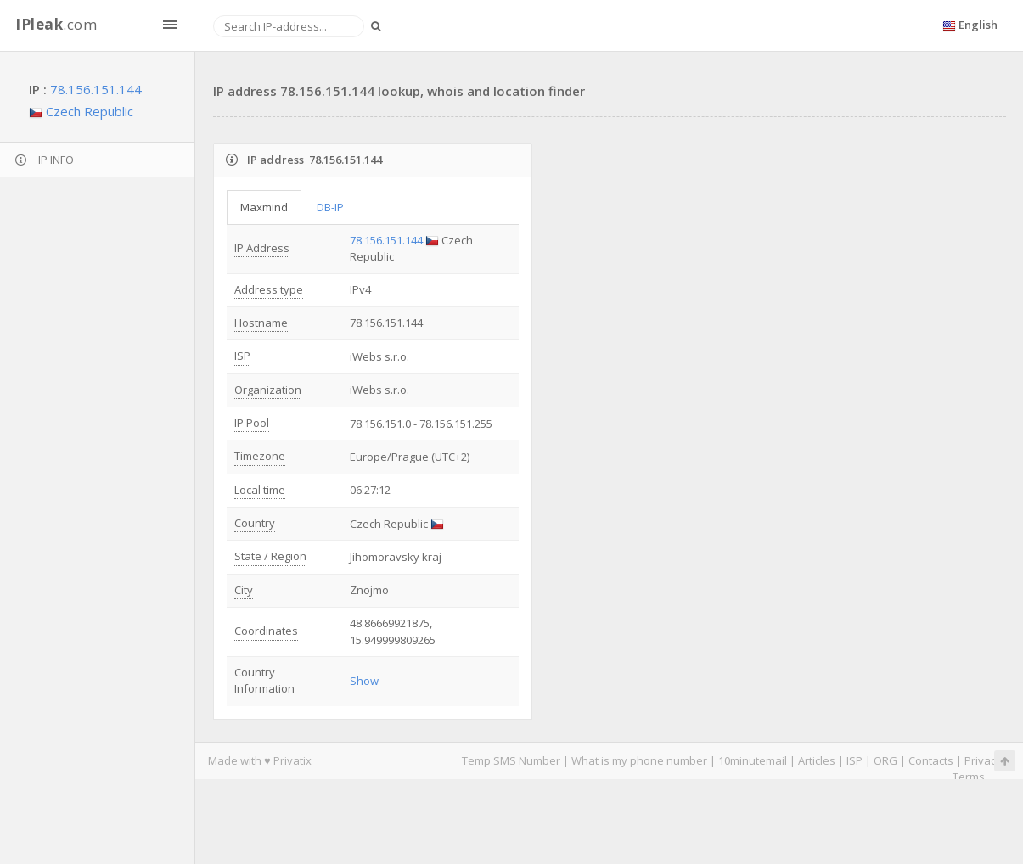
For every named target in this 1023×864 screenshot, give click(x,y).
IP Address (261, 247)
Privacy (983, 760)
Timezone (259, 455)
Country (254, 522)
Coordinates (266, 630)
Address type (268, 289)
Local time (259, 489)
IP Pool (251, 422)
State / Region (270, 556)
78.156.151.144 (96, 89)
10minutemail (752, 760)
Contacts (930, 760)
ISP (242, 355)
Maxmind (264, 207)
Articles (816, 760)
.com (56, 24)
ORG (885, 760)
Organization (267, 389)
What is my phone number (639, 760)
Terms (969, 776)
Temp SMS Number (511, 760)
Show (364, 680)
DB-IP (330, 207)
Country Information (264, 680)
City (243, 590)
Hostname (261, 322)
